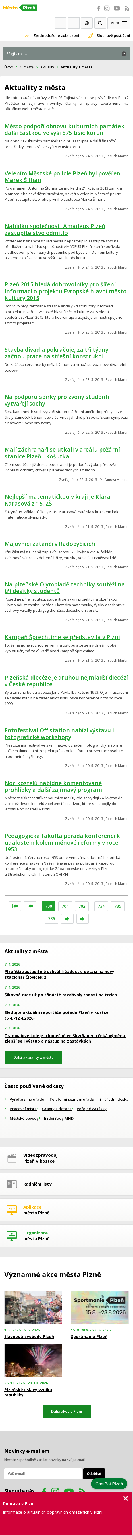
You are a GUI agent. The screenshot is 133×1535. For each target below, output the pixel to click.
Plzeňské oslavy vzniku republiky (28, 1392)
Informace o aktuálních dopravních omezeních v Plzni (52, 1512)
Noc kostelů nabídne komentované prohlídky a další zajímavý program (53, 786)
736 (51, 918)
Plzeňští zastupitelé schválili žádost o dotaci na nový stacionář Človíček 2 (59, 974)
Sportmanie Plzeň (89, 1336)
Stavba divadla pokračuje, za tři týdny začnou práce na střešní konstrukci (56, 353)
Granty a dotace (57, 1108)
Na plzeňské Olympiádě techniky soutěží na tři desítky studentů (65, 587)
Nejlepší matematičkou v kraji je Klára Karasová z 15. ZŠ (57, 500)
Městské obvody (24, 1118)
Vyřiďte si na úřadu (27, 1099)
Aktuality (47, 67)
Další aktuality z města (33, 1057)
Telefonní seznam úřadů (71, 1099)
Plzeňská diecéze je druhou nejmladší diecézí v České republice (66, 681)
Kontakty (74, 23)
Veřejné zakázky (92, 1108)
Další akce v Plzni (66, 1411)
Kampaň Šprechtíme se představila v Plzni (62, 637)
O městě (27, 67)
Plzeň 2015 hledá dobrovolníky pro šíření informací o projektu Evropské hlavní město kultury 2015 (65, 291)
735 (117, 906)
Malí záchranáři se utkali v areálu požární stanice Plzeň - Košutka (62, 453)
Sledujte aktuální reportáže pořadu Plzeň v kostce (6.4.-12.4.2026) (57, 1015)
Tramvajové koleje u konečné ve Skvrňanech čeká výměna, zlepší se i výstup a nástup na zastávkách (65, 1038)
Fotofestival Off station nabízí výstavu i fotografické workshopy (59, 733)
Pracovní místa (23, 1108)
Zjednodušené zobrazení (56, 35)
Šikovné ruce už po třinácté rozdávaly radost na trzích (61, 994)
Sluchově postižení (113, 35)
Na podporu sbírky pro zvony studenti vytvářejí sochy (57, 400)
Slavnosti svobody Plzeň (29, 1336)
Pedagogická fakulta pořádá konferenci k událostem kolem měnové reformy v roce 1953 (62, 842)
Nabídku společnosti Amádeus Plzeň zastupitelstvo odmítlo (55, 229)
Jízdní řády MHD (59, 1118)
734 (101, 906)
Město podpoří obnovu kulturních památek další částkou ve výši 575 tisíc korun (64, 129)
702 (81, 906)
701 (65, 906)
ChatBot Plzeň (109, 1483)
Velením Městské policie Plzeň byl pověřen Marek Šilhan (62, 176)
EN (86, 23)
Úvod (8, 67)
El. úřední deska (113, 1099)
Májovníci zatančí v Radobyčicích (50, 544)
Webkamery (60, 23)
